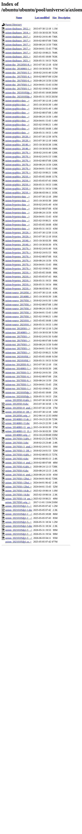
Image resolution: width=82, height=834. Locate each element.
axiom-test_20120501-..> (17, 328)
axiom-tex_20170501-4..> (18, 376)
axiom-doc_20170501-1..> (18, 84)
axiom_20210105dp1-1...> (18, 506)
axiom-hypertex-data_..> (17, 196)
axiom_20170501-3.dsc (17, 442)
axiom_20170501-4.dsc (17, 458)
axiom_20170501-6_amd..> (19, 474)
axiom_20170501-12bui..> (18, 478)
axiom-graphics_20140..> (18, 144)
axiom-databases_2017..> (18, 36)
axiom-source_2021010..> (18, 320)
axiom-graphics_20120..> (18, 136)
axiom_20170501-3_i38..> (18, 450)
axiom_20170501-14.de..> (18, 490)
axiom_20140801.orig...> (17, 435)
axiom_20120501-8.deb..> (18, 400)
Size (54, 17)
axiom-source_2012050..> (18, 292)
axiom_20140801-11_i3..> (18, 431)
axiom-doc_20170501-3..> (18, 72)
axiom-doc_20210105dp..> (18, 92)
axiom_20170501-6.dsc (17, 470)
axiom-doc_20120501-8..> (18, 64)
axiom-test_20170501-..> (17, 336)
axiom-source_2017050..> (18, 300)
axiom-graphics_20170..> (18, 152)
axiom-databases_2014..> (18, 32)
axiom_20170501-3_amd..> (19, 446)
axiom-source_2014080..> (18, 296)
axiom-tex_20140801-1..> (18, 368)
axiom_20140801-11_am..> (19, 427)
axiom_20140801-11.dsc (17, 423)
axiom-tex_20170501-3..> (18, 372)
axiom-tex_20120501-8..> (18, 364)
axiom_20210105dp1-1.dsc (18, 510)
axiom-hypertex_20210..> (18, 272)
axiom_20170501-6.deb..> (18, 466)
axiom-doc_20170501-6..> (18, 80)
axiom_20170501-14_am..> (19, 498)
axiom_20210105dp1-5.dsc (18, 526)
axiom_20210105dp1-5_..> (18, 530)
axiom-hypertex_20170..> (18, 248)
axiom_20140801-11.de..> (18, 419)
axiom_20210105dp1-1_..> (18, 514)
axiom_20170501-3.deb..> (18, 438)
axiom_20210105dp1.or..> (18, 541)
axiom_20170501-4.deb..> (18, 454)
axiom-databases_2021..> (18, 56)
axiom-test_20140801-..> (17, 332)
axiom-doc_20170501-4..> (18, 76)
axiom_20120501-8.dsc (17, 404)
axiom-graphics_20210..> (18, 176)
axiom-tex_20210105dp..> (18, 392)
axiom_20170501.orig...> (17, 502)
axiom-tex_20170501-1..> (18, 384)
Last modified (42, 17)
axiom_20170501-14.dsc (17, 494)
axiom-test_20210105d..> (18, 356)
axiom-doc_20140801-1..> (18, 68)
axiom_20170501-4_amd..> (19, 462)
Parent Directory (13, 24)
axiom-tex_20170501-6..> (18, 380)
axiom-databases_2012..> (18, 28)
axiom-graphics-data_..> (17, 100)
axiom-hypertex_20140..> (18, 240)
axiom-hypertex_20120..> (18, 232)
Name (19, 17)
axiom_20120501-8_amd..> (19, 408)
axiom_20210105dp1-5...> (18, 522)
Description (64, 17)
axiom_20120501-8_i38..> (18, 412)
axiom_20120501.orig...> (17, 415)
